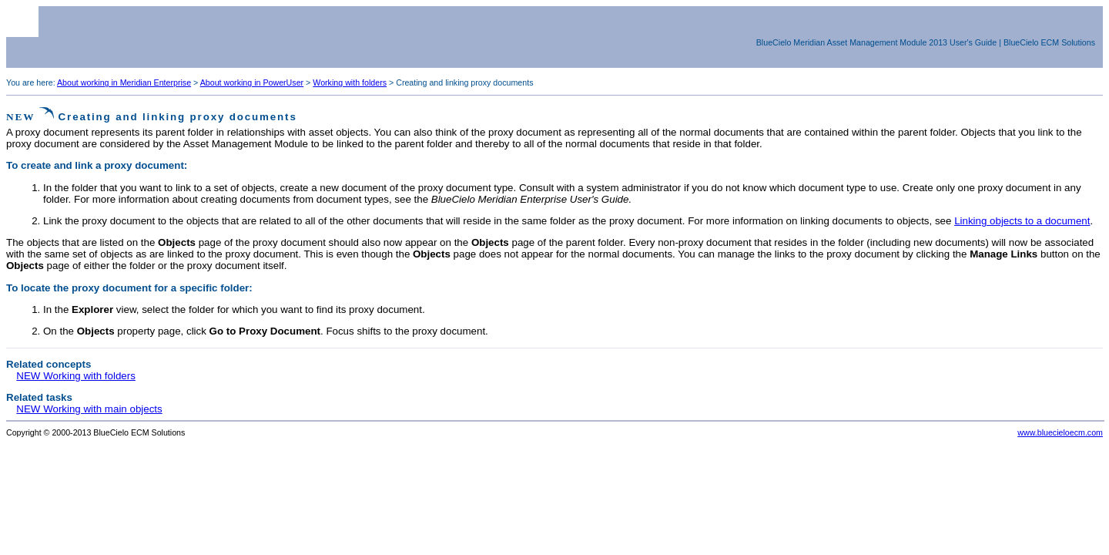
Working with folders (350, 82)
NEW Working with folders (76, 376)
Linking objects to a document (1022, 221)
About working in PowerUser (251, 82)
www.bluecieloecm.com (1060, 432)
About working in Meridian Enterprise (124, 82)
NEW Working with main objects (89, 409)
